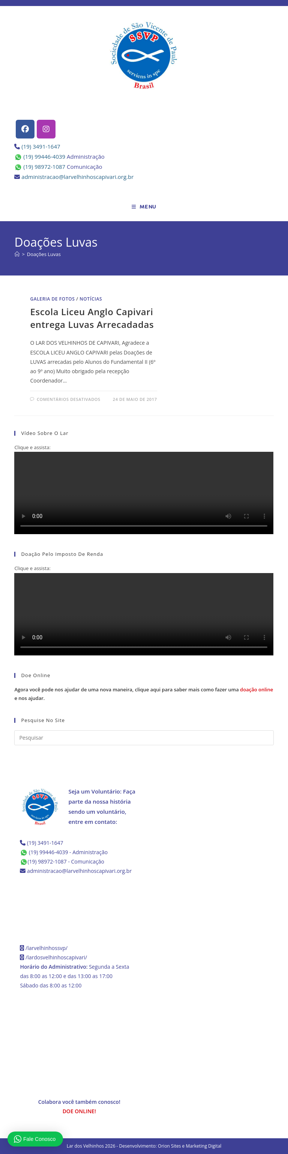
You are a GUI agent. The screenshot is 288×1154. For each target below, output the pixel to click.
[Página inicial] (17, 254)
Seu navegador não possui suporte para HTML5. (143, 493)
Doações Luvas (44, 254)
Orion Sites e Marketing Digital (189, 1146)
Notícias (91, 299)
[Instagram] (46, 129)
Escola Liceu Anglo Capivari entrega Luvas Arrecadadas (92, 318)
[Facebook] (25, 129)
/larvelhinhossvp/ (47, 947)
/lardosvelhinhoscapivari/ (56, 957)
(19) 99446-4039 (44, 156)
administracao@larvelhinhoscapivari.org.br (77, 176)
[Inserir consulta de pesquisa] (143, 737)
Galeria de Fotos (52, 299)
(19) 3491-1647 (40, 146)
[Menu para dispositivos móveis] (144, 207)
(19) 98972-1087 (44, 166)
